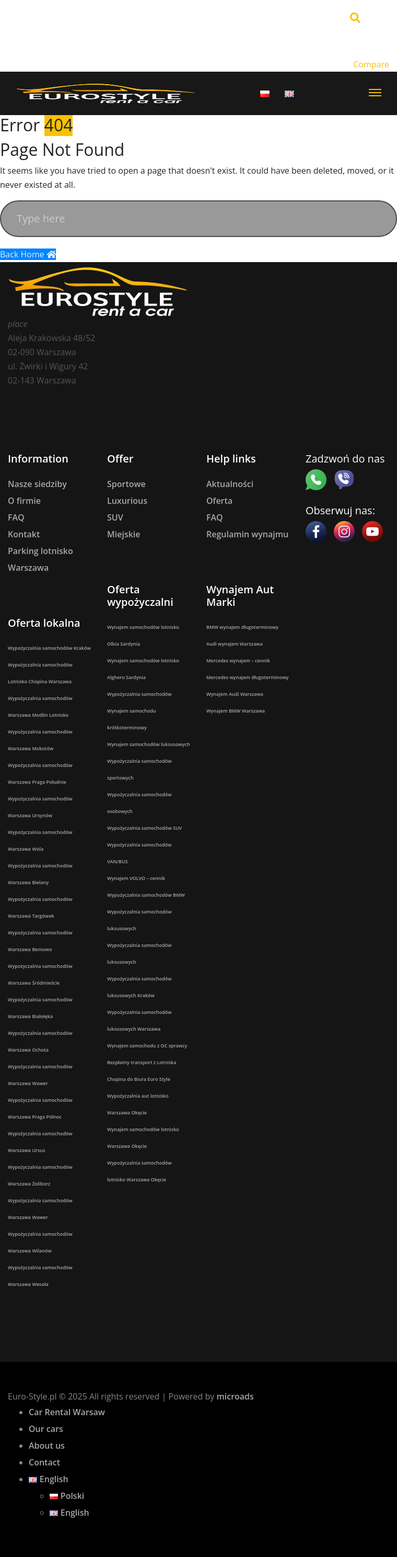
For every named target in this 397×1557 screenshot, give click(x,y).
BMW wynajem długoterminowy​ (242, 627)
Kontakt (24, 534)
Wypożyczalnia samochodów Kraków (49, 648)
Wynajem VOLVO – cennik (136, 878)
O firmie (24, 500)
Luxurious (127, 500)
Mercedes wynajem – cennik (238, 660)
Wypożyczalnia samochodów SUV (144, 828)
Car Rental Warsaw (67, 1412)
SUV (115, 517)
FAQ (16, 517)
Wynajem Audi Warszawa (234, 694)
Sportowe (126, 484)
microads (234, 1396)
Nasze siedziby (37, 484)
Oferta (219, 500)
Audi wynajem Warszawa (234, 643)
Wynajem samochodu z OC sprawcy (147, 1045)
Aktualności (229, 484)
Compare (371, 64)
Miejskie (124, 534)
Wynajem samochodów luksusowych (148, 744)
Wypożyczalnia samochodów (139, 694)
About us (47, 1445)
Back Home (28, 254)
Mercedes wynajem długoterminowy (247, 677)
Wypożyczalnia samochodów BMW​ (146, 895)
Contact (44, 1462)
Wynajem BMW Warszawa (235, 710)
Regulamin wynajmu (247, 534)
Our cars (46, 1429)
